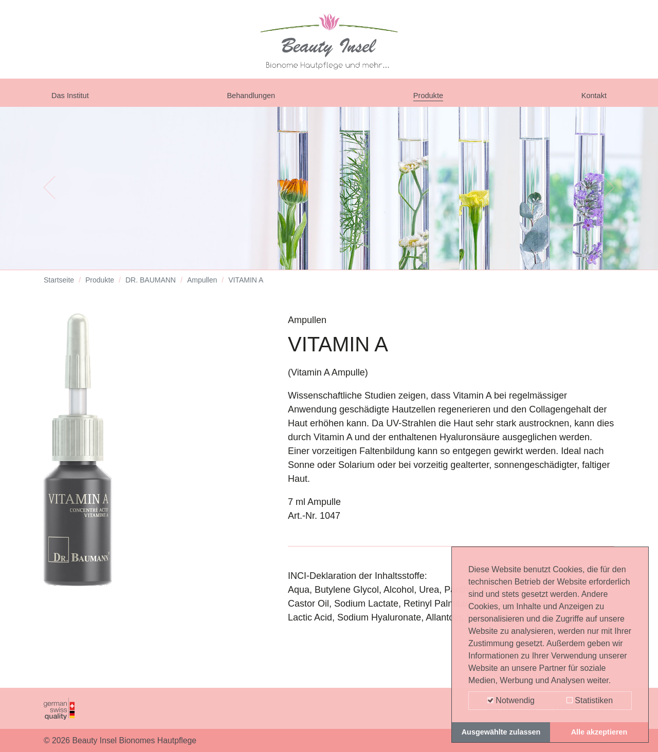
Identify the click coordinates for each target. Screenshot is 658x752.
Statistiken (589, 700)
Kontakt (591, 98)
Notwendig (511, 700)
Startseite (59, 288)
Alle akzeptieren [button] (599, 732)
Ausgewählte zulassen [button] (501, 732)
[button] (49, 195)
